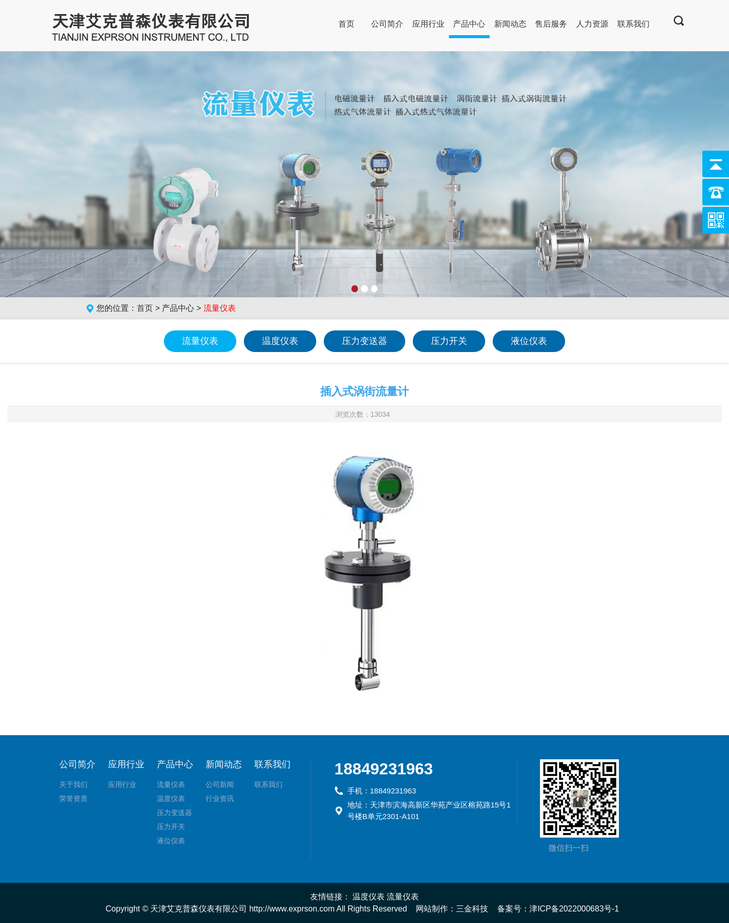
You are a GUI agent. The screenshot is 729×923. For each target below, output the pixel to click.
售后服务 (551, 24)
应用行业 (428, 24)
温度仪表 (280, 341)
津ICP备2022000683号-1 (574, 908)
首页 (346, 24)
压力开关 (449, 341)
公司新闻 (220, 784)
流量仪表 (200, 341)
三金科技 (472, 908)
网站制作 (432, 908)
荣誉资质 (73, 798)
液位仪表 (529, 341)
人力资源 (592, 24)
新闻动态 (510, 24)
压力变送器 (364, 341)
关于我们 (73, 784)
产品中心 (469, 24)
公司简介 (387, 24)
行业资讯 (220, 798)
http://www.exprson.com (292, 908)
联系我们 (633, 24)
